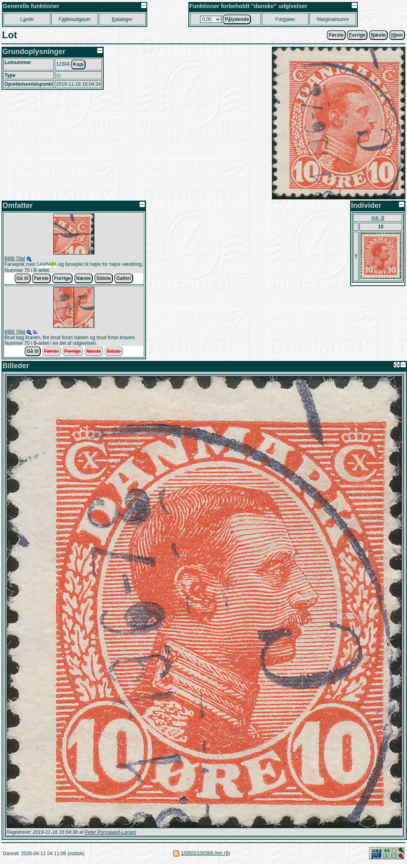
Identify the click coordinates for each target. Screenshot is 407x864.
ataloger (122, 19)
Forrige (62, 279)
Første (336, 35)
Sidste (103, 279)
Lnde (26, 19)
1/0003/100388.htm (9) (205, 854)
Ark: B (377, 218)
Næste (83, 279)
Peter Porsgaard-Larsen (110, 833)
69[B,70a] (14, 258)
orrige (357, 35)
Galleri (123, 279)
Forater (285, 19)
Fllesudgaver (74, 19)
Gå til (23, 279)
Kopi (78, 64)
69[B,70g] (14, 333)
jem (397, 35)
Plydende (237, 19)
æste (378, 35)
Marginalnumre (333, 19)
